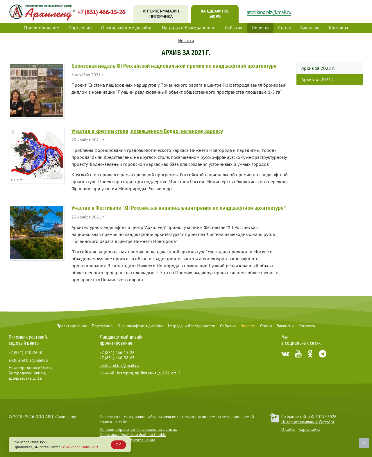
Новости (260, 28)
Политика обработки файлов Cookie (133, 434)
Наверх (364, 443)
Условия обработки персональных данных (138, 429)
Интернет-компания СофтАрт (308, 421)
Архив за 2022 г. (318, 68)
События (233, 28)
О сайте (288, 429)
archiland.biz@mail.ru (269, 12)
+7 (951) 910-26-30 (26, 352)
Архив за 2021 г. (318, 79)
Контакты (338, 28)
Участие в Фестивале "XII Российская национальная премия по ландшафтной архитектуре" (178, 208)
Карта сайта (309, 429)
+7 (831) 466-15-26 (101, 12)
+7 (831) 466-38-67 (117, 357)
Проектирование (41, 28)
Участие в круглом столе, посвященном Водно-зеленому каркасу (147, 131)
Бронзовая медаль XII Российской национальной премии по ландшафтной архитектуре (174, 66)
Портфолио (80, 28)
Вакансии (310, 28)
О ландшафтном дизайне (127, 28)
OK (118, 444)
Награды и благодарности (189, 28)
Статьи (284, 28)
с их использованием (80, 446)
